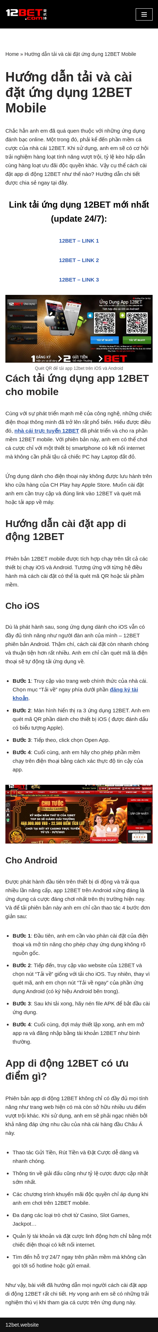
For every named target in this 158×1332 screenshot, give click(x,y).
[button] (144, 14)
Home (12, 54)
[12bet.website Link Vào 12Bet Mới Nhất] (27, 14)
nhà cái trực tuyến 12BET (46, 431)
